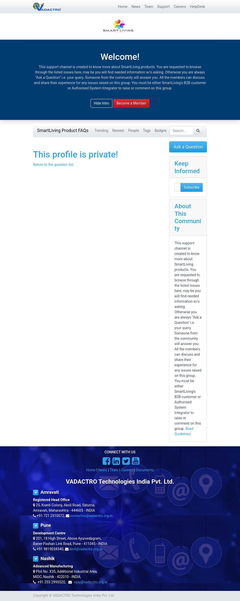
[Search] (198, 130)
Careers (127, 470)
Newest (118, 130)
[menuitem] (123, 6)
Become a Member (131, 103)
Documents (145, 470)
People (133, 130)
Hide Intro (101, 103)
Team (114, 470)
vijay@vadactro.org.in (90, 582)
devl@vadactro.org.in (85, 549)
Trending (101, 130)
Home (91, 470)
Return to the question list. (53, 165)
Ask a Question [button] (188, 146)
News (102, 470)
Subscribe (191, 187)
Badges (161, 130)
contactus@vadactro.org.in (91, 516)
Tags (147, 130)
